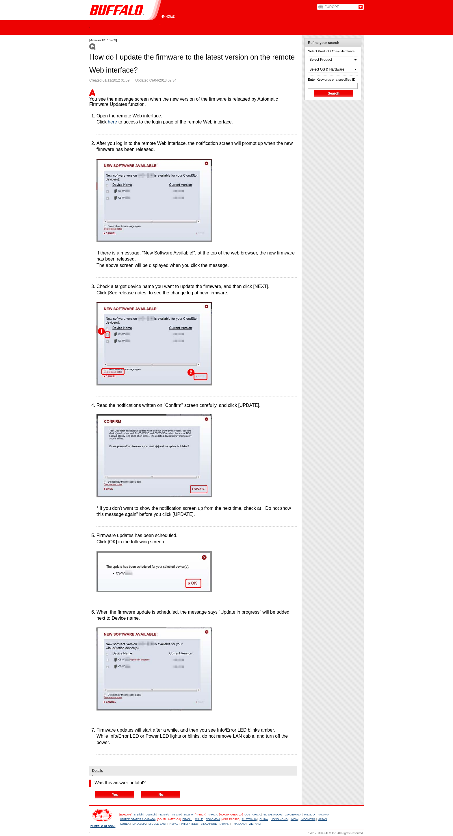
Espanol (188, 814)
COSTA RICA (252, 814)
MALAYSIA (139, 823)
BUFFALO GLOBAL (102, 826)
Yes (115, 795)
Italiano (176, 814)
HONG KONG (279, 819)
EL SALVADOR (272, 814)
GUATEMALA (293, 814)
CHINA (263, 819)
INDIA (294, 819)
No (161, 795)
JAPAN (322, 819)
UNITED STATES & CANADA (138, 819)
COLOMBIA (213, 819)
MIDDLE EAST (157, 823)
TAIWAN (224, 823)
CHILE (199, 819)
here (112, 121)
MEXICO (309, 814)
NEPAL (174, 823)
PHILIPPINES (189, 823)
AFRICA (213, 814)
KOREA (124, 823)
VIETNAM (254, 823)
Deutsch (150, 814)
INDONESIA (308, 819)
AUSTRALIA (249, 819)
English (138, 814)
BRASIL (187, 819)
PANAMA (323, 814)
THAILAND (239, 823)
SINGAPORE (209, 823)
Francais (164, 814)
